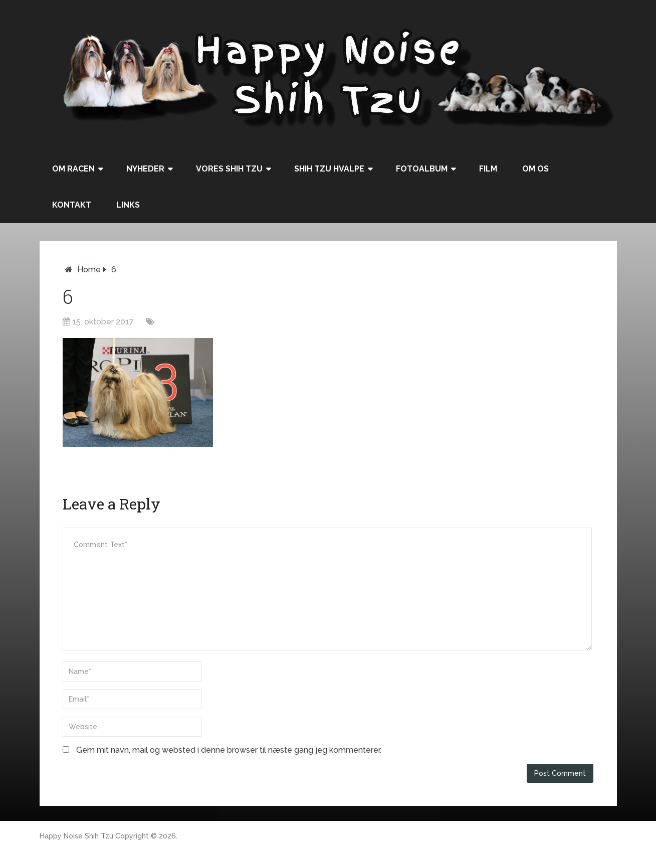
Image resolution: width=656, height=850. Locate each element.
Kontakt (71, 205)
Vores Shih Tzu (229, 169)
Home (89, 269)
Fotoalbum (422, 169)
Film (488, 169)
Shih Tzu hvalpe (329, 169)
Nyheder (145, 169)
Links (128, 205)
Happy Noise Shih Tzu (76, 836)
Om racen (73, 169)
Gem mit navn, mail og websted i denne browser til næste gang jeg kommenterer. (228, 750)
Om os (535, 169)
